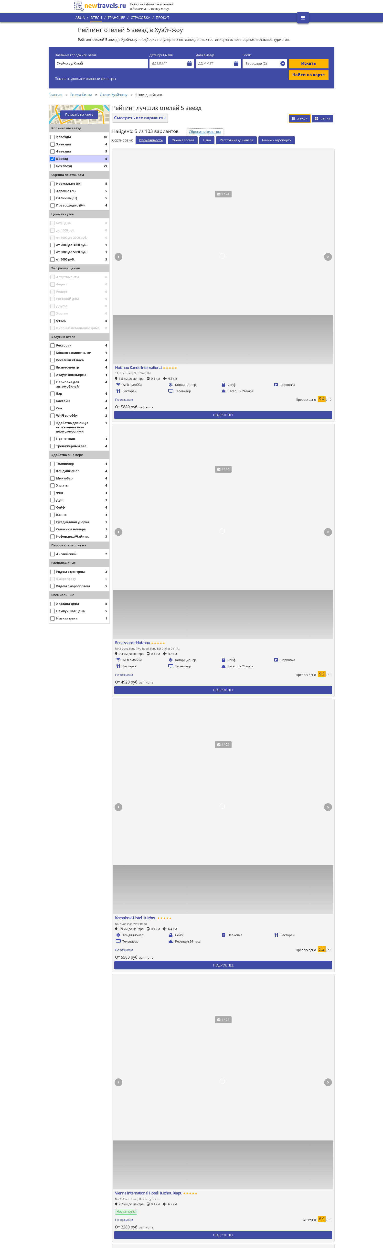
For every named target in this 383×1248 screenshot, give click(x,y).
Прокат (162, 17)
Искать (308, 63)
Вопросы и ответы (160, 1205)
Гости (247, 55)
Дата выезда (205, 55)
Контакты (85, 1207)
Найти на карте (308, 74)
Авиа (80, 17)
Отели (96, 17)
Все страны (154, 1180)
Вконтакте (292, 1163)
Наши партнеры (90, 1199)
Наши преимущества (94, 1191)
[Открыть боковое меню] (303, 17)
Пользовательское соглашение (170, 1196)
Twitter (290, 1171)
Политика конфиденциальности (170, 1188)
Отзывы (152, 1213)
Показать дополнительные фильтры (85, 78)
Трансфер (116, 17)
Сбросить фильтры (205, 131)
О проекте (86, 1182)
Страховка (140, 17)
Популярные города (161, 1171)
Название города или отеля (75, 55)
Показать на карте (79, 114)
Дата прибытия (161, 55)
